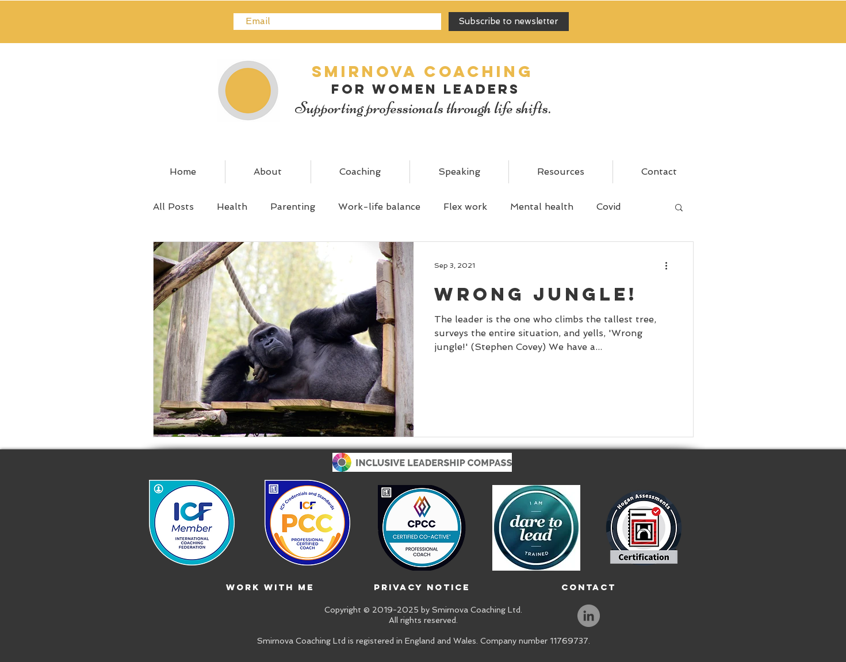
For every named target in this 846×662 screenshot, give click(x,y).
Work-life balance (379, 206)
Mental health (541, 206)
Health (232, 206)
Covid (608, 206)
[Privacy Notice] (421, 587)
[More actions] (670, 265)
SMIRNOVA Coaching (423, 71)
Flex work (465, 206)
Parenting (292, 206)
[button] (678, 208)
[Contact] (588, 587)
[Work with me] (270, 587)
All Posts (173, 206)
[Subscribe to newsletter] (509, 21)
